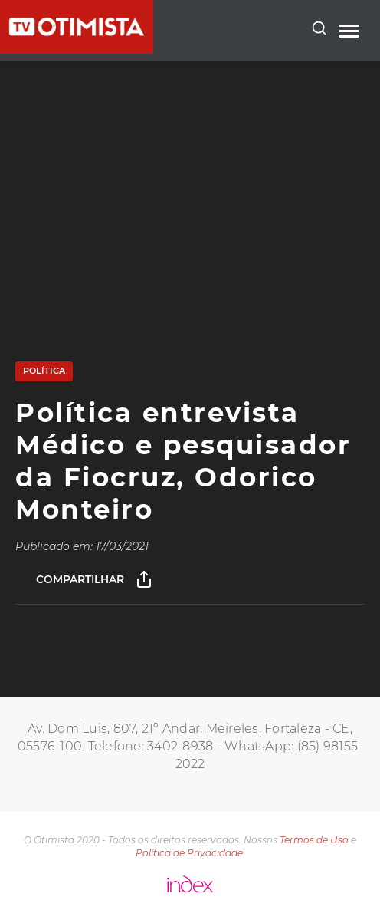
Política (44, 370)
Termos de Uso (314, 840)
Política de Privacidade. (190, 853)
